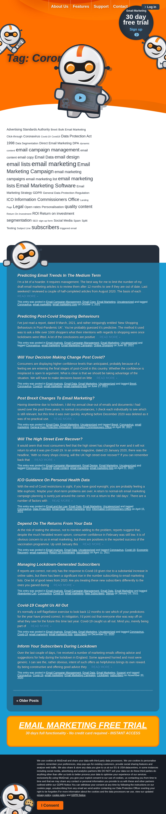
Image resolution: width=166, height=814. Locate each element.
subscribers (80, 634)
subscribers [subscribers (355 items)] (45, 227)
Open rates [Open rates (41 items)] (32, 207)
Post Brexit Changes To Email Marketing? (56, 398)
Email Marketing (106, 301)
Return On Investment (62, 552)
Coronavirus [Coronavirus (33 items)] (31, 136)
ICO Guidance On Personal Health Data (54, 480)
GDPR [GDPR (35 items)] (37, 192)
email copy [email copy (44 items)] (26, 157)
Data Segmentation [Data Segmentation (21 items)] (27, 143)
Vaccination (82, 552)
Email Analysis (54, 342)
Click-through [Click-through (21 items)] (14, 136)
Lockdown (103, 675)
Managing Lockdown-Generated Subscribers (59, 564)
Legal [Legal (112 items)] (18, 206)
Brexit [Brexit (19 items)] (54, 129)
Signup (110, 593)
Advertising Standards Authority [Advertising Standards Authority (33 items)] (28, 129)
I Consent (50, 805)
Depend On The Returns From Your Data (55, 523)
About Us (59, 6)
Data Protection (42, 509)
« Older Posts (27, 700)
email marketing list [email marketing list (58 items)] (41, 179)
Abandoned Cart (27, 593)
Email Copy (89, 301)
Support (101, 6)
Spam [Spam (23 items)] (77, 220)
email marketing (42, 304)
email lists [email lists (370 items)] (19, 164)
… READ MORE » (108, 337)
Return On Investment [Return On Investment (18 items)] (19, 213)
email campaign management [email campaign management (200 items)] (48, 149)
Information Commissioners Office (92, 427)
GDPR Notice (78, 795)
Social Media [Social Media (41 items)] (63, 220)
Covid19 (37, 386)
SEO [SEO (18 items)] (35, 220)
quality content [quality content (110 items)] (79, 206)
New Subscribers (94, 593)
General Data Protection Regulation (50, 427)
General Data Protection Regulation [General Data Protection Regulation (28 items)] (66, 192)
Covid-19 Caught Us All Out (43, 605)
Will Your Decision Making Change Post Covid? (61, 357)
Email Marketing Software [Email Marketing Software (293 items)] (46, 185)
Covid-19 (47, 468)
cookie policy (59, 795)
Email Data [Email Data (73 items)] (44, 157)
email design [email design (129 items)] (67, 157)
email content (61, 468)
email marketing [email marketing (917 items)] (54, 163)
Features (81, 6)
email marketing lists (75, 386)
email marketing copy (65, 304)
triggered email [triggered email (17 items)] (68, 228)
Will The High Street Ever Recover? (50, 439)
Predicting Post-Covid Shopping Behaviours (58, 316)
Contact (120, 6)
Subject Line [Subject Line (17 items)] (23, 228)
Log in (151, 7)
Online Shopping (103, 345)
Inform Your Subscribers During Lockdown (57, 646)
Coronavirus (25, 304)
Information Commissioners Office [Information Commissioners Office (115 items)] (47, 199)
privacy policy (44, 795)
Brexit (133, 383)
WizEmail (24, 10)
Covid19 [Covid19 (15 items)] (56, 136)
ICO (88, 509)
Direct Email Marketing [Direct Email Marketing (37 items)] (55, 143)
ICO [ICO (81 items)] (10, 199)
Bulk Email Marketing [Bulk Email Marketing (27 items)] (72, 129)
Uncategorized (125, 301)
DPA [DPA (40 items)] (76, 143)
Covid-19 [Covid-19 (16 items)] (46, 136)
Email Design (90, 465)
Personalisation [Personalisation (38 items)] (53, 207)
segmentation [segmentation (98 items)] (19, 220)
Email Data (70, 383)
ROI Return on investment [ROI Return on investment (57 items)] (53, 213)
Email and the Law (56, 506)
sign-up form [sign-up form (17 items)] (46, 220)
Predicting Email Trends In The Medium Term (59, 275)
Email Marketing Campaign (77, 345)
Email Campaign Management (63, 301)
